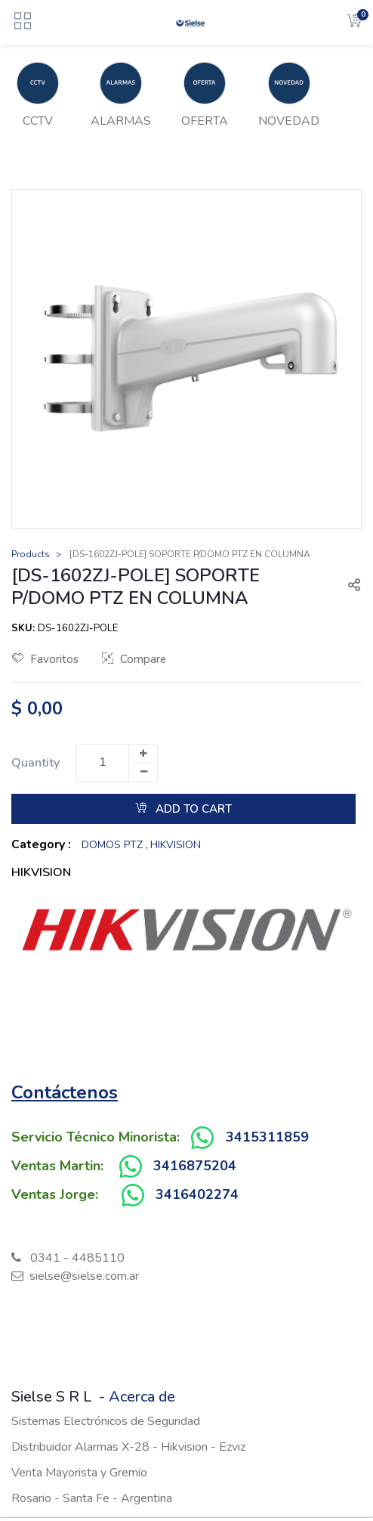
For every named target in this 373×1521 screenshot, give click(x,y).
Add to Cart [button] (183, 808)
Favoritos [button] (45, 659)
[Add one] (142, 754)
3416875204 (194, 1166)
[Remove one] (143, 772)
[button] (348, 586)
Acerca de (142, 1396)
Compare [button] (134, 659)
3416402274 (197, 1194)
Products (30, 554)
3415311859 (267, 1137)
